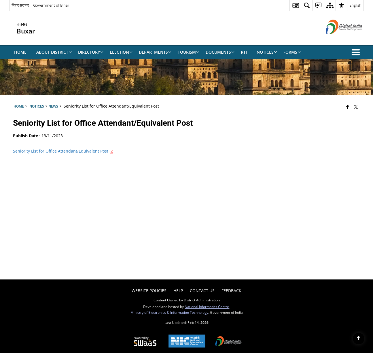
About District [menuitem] (54, 52)
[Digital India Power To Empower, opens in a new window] (228, 342)
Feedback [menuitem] (231, 290)
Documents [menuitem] (220, 52)
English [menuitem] (355, 5)
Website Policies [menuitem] (149, 290)
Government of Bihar (51, 5)
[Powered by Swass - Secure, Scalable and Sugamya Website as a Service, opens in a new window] (145, 342)
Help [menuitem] (178, 290)
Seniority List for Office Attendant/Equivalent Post (63, 151)
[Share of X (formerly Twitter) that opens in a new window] (355, 106)
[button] (357, 52)
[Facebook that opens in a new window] (347, 106)
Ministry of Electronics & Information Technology (169, 312)
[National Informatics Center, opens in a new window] (187, 341)
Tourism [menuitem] (188, 52)
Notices (36, 106)
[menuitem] (295, 5)
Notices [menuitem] (267, 52)
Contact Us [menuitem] (202, 290)
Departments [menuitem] (155, 52)
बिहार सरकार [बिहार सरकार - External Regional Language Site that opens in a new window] (20, 5)
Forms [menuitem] (292, 52)
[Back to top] (358, 338)
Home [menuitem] (20, 52)
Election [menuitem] (121, 52)
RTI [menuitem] (244, 52)
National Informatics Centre (207, 306)
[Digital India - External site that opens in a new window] (337, 39)
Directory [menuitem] (90, 52)
